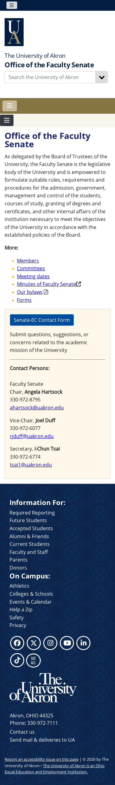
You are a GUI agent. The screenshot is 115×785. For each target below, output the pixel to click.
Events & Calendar (31, 601)
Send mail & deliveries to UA (42, 739)
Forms (24, 300)
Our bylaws (30, 292)
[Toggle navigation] (11, 5)
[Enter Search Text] (50, 77)
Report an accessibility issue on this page (42, 759)
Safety (17, 617)
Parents (19, 559)
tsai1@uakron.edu (31, 464)
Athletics (19, 585)
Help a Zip (21, 609)
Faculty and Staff (29, 552)
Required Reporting (32, 512)
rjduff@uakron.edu (32, 436)
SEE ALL (33, 660)
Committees (31, 268)
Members (28, 260)
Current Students (30, 544)
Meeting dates (33, 276)
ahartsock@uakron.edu (37, 407)
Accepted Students (31, 528)
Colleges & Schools (31, 593)
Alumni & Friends (29, 536)
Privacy (18, 625)
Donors (18, 567)
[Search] (102, 77)
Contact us (22, 731)
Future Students (28, 520)
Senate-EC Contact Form (42, 320)
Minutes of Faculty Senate (46, 284)
